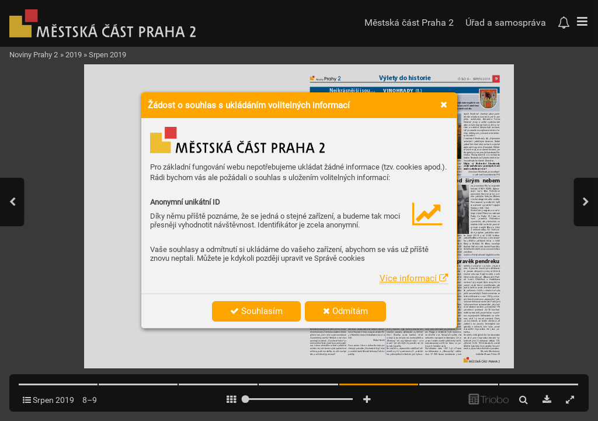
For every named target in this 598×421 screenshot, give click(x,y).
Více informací (414, 278)
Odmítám (345, 311)
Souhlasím (256, 311)
